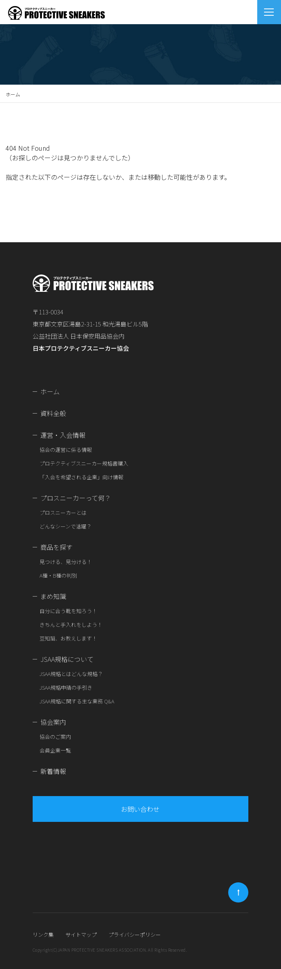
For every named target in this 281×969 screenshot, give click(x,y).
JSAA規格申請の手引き (66, 687)
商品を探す (56, 547)
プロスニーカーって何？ (75, 498)
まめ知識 (53, 596)
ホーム (13, 94)
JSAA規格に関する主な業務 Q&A (77, 701)
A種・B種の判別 (58, 575)
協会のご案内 (55, 736)
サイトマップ (81, 934)
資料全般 (53, 413)
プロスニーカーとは (63, 512)
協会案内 (53, 722)
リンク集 (43, 934)
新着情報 (53, 771)
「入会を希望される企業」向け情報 (81, 477)
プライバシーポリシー (134, 934)
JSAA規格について (67, 659)
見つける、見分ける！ (66, 562)
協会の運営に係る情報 (66, 449)
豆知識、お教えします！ (68, 638)
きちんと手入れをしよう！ (71, 624)
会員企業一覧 (55, 750)
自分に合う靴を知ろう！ (68, 611)
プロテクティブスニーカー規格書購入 (84, 463)
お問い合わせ (140, 809)
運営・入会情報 (62, 435)
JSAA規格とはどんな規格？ (71, 674)
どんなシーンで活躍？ (66, 526)
